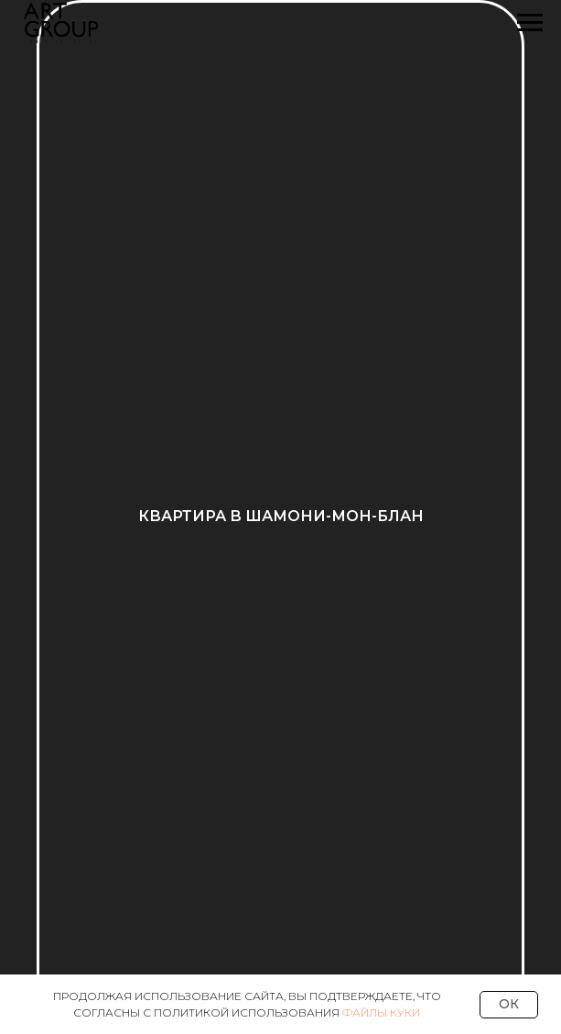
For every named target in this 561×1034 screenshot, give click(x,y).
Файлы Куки (381, 1012)
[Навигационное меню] (530, 23)
